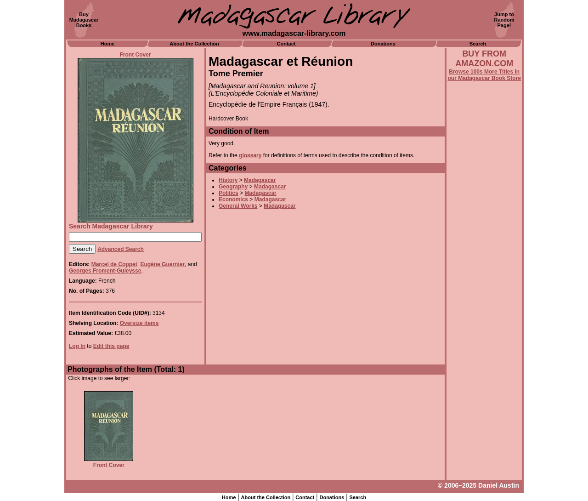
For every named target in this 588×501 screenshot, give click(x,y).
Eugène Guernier (162, 264)
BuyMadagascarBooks (84, 19)
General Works (238, 206)
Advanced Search (120, 249)
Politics (228, 193)
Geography (233, 186)
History (228, 180)
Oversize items (139, 323)
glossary (250, 155)
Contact (286, 43)
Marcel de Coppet (114, 264)
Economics (233, 199)
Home (108, 43)
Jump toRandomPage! (504, 19)
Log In (77, 346)
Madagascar (260, 180)
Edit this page (111, 346)
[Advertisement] (484, 329)
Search (477, 43)
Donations (383, 43)
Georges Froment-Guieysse (105, 271)
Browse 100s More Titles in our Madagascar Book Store (484, 74)
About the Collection (194, 43)
